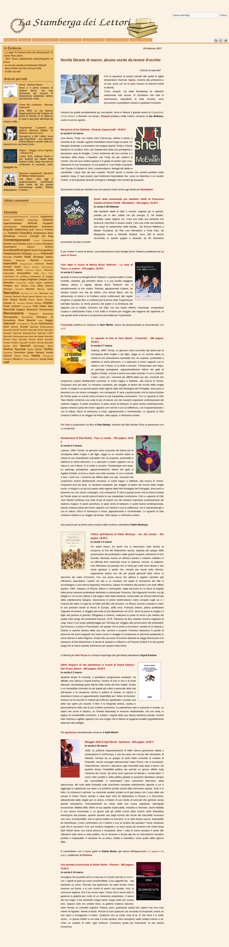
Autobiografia (10, 226)
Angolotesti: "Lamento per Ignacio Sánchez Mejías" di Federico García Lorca (36, 130)
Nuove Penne (35, 300)
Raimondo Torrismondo (40, 309)
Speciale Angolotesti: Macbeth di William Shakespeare (36, 174)
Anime (6, 220)
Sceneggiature (23, 324)
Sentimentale (46, 323)
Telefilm (38, 349)
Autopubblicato (29, 226)
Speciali (25, 345)
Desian (22, 243)
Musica (40, 289)
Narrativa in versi (29, 293)
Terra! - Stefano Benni (31, 84)
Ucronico (7, 352)
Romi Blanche (26, 320)
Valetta (35, 355)
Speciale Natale (36, 336)
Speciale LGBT (45, 333)
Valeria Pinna (21, 356)
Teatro (30, 349)
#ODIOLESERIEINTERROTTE (15, 217)
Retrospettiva (10, 317)
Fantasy (26, 253)
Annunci (18, 220)
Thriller (48, 349)
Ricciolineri (27, 317)
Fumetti (18, 257)
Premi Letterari (11, 306)
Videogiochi (48, 356)
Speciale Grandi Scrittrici (15, 330)
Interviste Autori (13, 270)
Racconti (9, 309)
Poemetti (21, 303)
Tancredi (20, 349)
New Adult (48, 296)
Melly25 (49, 286)
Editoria (31, 247)
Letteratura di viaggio (41, 276)
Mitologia (7, 289)
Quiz (50, 306)
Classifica (25, 232)
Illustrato (48, 260)
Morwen (30, 289)
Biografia (8, 229)
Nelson (39, 296)
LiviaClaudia (21, 283)
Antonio (48, 219)
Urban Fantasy (35, 352)
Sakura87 (9, 323)
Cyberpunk (47, 240)
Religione (33, 313)
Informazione (47, 267)
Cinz (5, 233)
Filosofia (7, 257)
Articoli (32, 223)
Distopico (48, 243)
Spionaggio (39, 346)
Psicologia (26, 306)
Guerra (7, 260)
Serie (6, 326)
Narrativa (11, 293)
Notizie (13, 299)
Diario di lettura (34, 244)
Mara (40, 285)
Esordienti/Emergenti (17, 250)
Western (35, 359)
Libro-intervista (10, 279)
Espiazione (157, 112)
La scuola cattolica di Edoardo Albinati (25, 65)
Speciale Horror (36, 330)
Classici (13, 232)
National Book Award (24, 296)
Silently (14, 327)
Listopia (42, 279)
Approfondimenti (12, 223)
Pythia (43, 306)
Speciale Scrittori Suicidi (31, 343)
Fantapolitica (46, 250)
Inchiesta (39, 263)
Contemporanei (16, 240)
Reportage (48, 313)
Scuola (34, 323)
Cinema (49, 229)
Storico (8, 349)
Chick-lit (39, 229)
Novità (22, 299)
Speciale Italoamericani (24, 333)
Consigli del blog (41, 236)
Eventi (34, 250)
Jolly (36, 273)
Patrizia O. (9, 303)
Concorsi (22, 236)
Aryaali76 (48, 223)
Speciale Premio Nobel (31, 339)
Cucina (36, 240)
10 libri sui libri (13, 71)
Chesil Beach (68, 116)
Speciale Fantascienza (41, 327)
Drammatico (9, 246)
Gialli (27, 256)
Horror (34, 260)
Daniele (7, 243)
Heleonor (20, 260)
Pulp (35, 306)
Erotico (49, 246)
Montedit (19, 289)
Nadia (50, 289)
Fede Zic (36, 254)
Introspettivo (24, 273)
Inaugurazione (26, 264)
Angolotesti (46, 216)
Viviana (26, 359)
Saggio (49, 320)
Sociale (24, 326)
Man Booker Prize (25, 286)
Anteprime (33, 220)
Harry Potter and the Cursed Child (23, 68)
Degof (15, 244)
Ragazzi (21, 309)
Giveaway (38, 257)
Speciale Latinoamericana (15, 336)
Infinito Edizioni (31, 267)
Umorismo (19, 352)
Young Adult (46, 359)
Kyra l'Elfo (47, 273)
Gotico (49, 257)
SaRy (40, 320)
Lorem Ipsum (35, 283)
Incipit (49, 263)
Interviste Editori (33, 270)
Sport (50, 346)
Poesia (29, 303)
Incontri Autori (12, 267)
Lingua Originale (28, 279)
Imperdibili (10, 263)
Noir (5, 299)
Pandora (49, 300)
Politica (38, 303)
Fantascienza (11, 253)
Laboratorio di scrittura (15, 276)
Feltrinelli (47, 253)
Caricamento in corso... (15, 204)
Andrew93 (34, 217)
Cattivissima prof (24, 229)
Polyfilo (48, 302)
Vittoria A (17, 359)
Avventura (47, 226)
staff (6, 362)
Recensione (13, 313)
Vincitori (7, 359)
